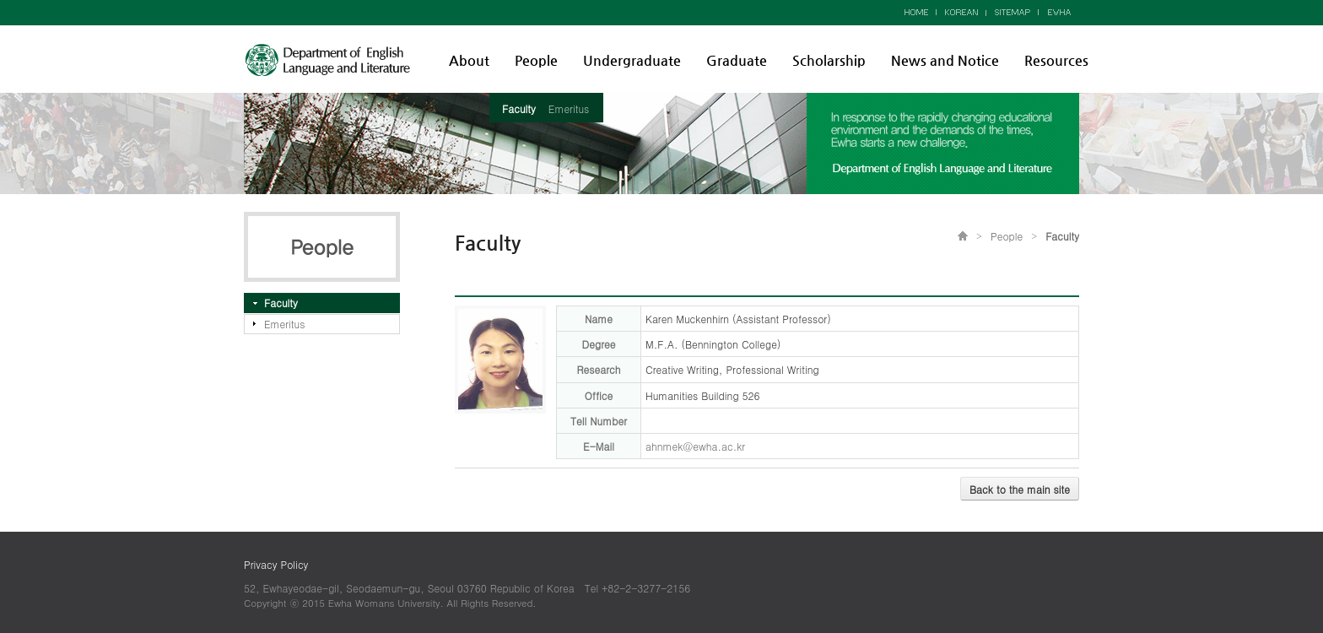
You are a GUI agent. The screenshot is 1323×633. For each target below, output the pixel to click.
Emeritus (568, 108)
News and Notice (945, 60)
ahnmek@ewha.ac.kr (695, 446)
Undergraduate (632, 60)
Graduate (736, 60)
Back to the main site (1019, 489)
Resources (1056, 60)
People (536, 60)
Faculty (519, 108)
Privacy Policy (276, 564)
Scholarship (829, 60)
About (469, 60)
